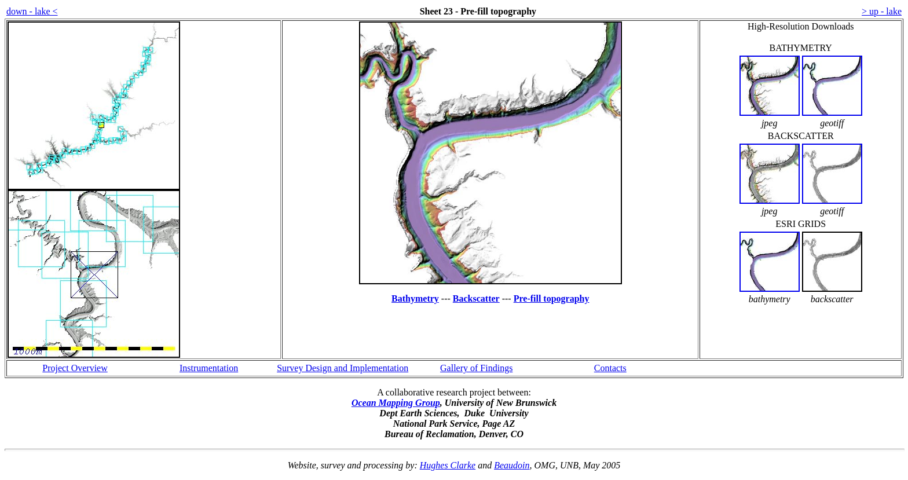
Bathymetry (415, 298)
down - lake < (32, 11)
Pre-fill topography (552, 298)
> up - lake (882, 11)
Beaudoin (511, 465)
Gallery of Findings (476, 368)
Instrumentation (209, 368)
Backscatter (476, 298)
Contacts (610, 368)
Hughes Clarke (447, 465)
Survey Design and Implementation (342, 368)
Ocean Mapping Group (396, 403)
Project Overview (74, 368)
